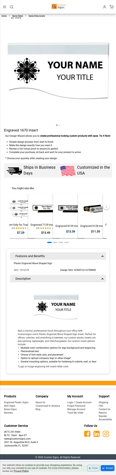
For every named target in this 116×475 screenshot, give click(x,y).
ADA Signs (9, 405)
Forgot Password (76, 405)
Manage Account (76, 409)
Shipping (103, 402)
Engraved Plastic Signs (16, 402)
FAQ (101, 405)
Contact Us (104, 409)
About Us (40, 402)
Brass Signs (10, 409)
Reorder (103, 416)
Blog (38, 409)
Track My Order (75, 412)
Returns (103, 412)
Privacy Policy (21, 471)
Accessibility (105, 419)
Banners (8, 412)
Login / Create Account (79, 402)
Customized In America (48, 405)
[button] (56, 125)
